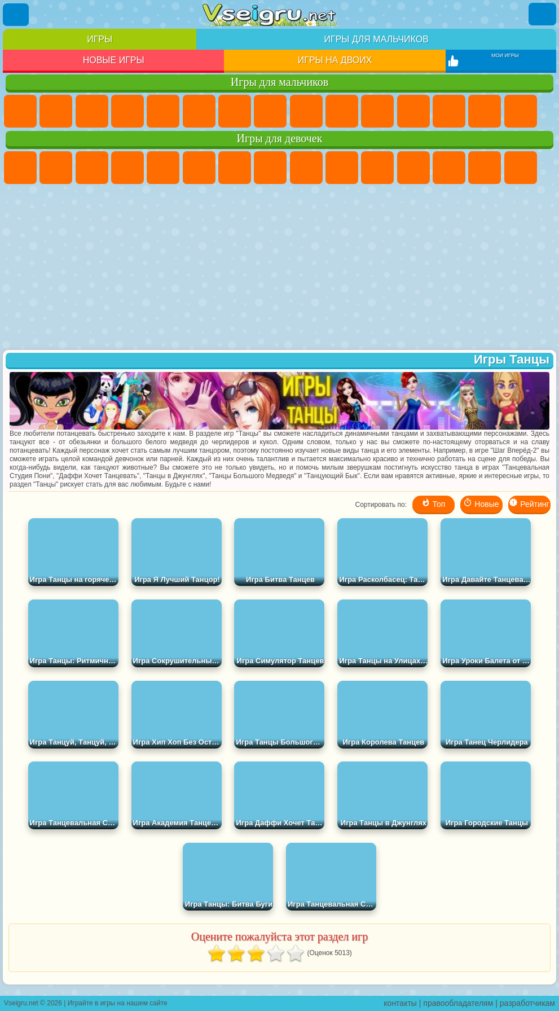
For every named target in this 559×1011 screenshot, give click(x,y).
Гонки (484, 111)
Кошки (377, 167)
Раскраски (270, 167)
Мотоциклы (341, 111)
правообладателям (458, 1003)
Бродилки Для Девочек (234, 167)
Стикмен (377, 111)
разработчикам (527, 1003)
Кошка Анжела (306, 167)
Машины (270, 111)
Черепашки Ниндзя (306, 111)
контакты (400, 1003)
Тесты (163, 167)
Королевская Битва (199, 111)
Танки (127, 111)
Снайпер (520, 111)
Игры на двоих (335, 60)
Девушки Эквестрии (55, 167)
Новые (481, 503)
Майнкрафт (234, 111)
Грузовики (413, 111)
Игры (99, 39)
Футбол (55, 111)
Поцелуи (484, 167)
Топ (433, 503)
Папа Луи (520, 167)
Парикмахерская (449, 167)
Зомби (163, 111)
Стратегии (92, 111)
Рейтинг (529, 503)
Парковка (20, 111)
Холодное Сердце (341, 167)
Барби (127, 167)
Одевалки (413, 167)
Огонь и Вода (92, 167)
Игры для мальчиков (376, 39)
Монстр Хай (199, 167)
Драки (449, 111)
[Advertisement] (279, 268)
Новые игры (113, 60)
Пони (20, 167)
